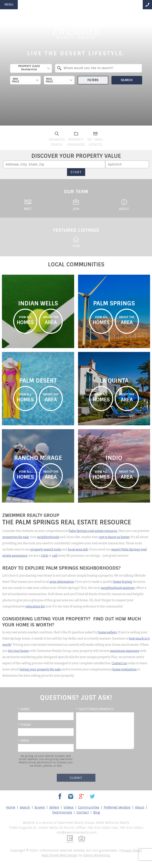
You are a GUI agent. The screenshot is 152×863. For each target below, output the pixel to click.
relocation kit (35, 606)
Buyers (40, 807)
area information (61, 582)
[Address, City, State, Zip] (54, 164)
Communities (88, 807)
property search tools (45, 549)
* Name (23, 709)
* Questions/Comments (95, 709)
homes (25, 320)
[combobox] (31, 68)
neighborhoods (48, 537)
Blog (96, 812)
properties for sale (15, 537)
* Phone (24, 725)
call (54, 555)
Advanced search (57, 139)
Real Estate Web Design (60, 855)
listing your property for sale (40, 669)
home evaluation (124, 669)
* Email (24, 741)
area (51, 320)
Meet (28, 205)
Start (76, 172)
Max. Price (49, 80)
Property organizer (76, 139)
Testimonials (62, 812)
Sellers (54, 807)
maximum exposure (124, 651)
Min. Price (15, 80)
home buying (122, 582)
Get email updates (95, 139)
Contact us (119, 663)
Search (127, 80)
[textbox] (101, 68)
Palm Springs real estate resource (93, 531)
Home (10, 807)
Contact (82, 812)
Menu (9, 5)
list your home (18, 651)
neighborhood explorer (118, 588)
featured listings (76, 230)
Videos (69, 807)
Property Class (29, 67)
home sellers (107, 632)
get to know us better (114, 537)
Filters (93, 80)
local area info (78, 549)
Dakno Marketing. (96, 855)
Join (76, 205)
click (44, 555)
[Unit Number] (127, 164)
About (124, 205)
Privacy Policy (131, 851)
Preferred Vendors (117, 807)
